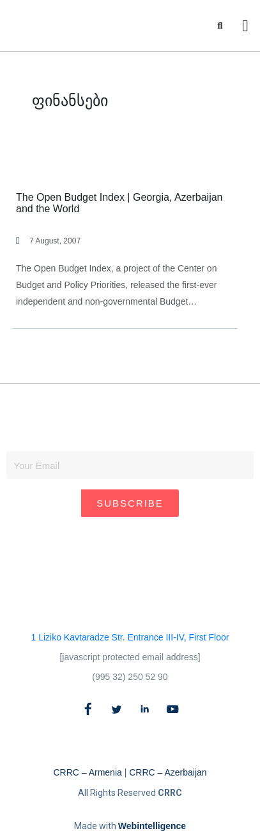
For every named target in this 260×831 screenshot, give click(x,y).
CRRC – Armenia (87, 772)
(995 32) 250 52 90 (129, 677)
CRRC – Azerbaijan (167, 772)
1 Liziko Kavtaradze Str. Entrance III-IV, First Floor (130, 637)
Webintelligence (152, 826)
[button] (220, 25)
